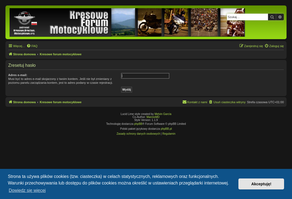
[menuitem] (32, 46)
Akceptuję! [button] (261, 184)
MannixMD (153, 117)
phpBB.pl (166, 128)
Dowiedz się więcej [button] (27, 190)
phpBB (138, 123)
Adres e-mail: (17, 75)
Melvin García (162, 114)
